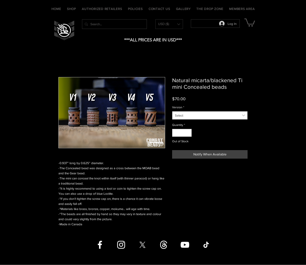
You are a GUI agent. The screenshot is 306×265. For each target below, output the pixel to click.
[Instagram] (121, 245)
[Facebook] (100, 245)
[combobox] (210, 115)
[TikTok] (206, 245)
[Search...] (114, 24)
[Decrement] (175, 133)
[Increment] (188, 133)
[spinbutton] (182, 133)
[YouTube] (185, 245)
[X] (142, 245)
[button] (169, 24)
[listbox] (169, 24)
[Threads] (163, 245)
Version (178, 107)
